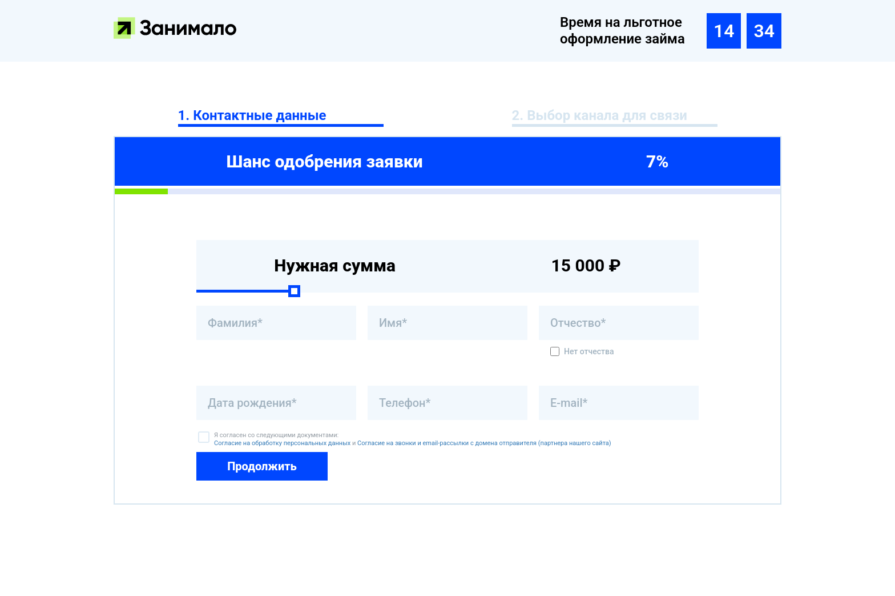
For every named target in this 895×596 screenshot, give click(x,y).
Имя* (393, 323)
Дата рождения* (252, 403)
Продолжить (262, 466)
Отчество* (578, 323)
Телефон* (404, 403)
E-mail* (568, 403)
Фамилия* (235, 323)
